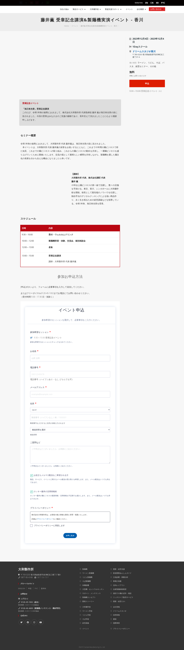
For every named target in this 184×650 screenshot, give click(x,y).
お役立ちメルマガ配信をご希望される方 (51, 475)
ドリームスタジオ (119, 611)
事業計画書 (117, 581)
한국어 (43, 588)
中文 (30, 588)
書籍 (114, 619)
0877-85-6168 (27, 577)
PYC (163, 2)
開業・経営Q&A (119, 601)
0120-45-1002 (27, 602)
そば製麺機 (86, 581)
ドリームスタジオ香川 (144, 51)
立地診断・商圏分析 (120, 577)
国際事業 (116, 623)
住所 (33, 403)
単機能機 (85, 585)
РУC (36, 588)
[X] (21, 622)
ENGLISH (21, 588)
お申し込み (70, 535)
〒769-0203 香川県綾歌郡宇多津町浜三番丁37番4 (39, 574)
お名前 (34, 351)
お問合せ (23, 598)
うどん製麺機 (87, 577)
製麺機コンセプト (89, 597)
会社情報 (116, 607)
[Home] (27, 9)
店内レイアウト (119, 585)
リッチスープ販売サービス (123, 597)
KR (157, 2)
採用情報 (116, 615)
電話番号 (35, 367)
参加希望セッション (40, 332)
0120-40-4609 (27, 608)
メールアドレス (38, 387)
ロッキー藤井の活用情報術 (45, 491)
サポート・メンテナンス (91, 593)
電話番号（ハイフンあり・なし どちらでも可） (52, 379)
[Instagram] (34, 622)
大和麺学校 (86, 607)
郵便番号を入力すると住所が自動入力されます (47, 423)
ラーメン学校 (87, 611)
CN (151, 2)
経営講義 (85, 623)
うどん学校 (86, 615)
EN (146, 2)
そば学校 (85, 619)
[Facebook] (28, 622)
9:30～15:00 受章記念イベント (48, 337)
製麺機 (84, 569)
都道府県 (33, 435)
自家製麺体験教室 (119, 589)
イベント (85, 628)
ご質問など (35, 442)
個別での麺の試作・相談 (122, 593)
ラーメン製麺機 (88, 573)
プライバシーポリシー (41, 507)
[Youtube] (40, 622)
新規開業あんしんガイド (122, 573)
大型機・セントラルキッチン (93, 589)
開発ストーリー (88, 601)
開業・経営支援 (119, 569)
